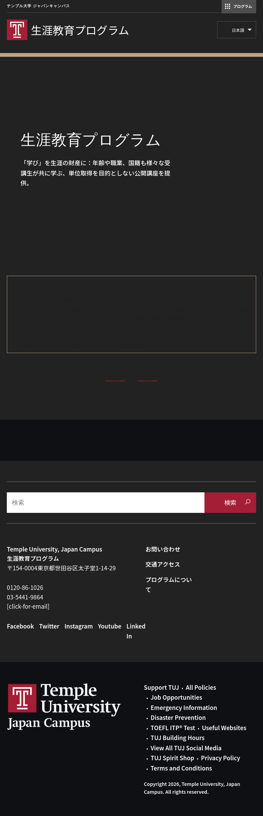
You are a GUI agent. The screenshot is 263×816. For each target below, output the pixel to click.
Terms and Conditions (181, 768)
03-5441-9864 (25, 597)
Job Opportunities (176, 697)
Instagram (78, 626)
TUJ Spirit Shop (172, 757)
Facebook (20, 626)
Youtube (109, 626)
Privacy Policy (220, 757)
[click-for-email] (28, 606)
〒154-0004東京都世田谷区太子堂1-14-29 (61, 568)
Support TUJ (161, 687)
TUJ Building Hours (177, 737)
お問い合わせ (163, 549)
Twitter (49, 626)
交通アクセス (163, 564)
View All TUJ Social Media (186, 747)
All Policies (201, 687)
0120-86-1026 (25, 587)
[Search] (105, 502)
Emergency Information (184, 707)
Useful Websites (224, 727)
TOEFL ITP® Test (173, 727)
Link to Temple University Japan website (75, 706)
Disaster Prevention (178, 717)
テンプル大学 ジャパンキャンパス (38, 6)
